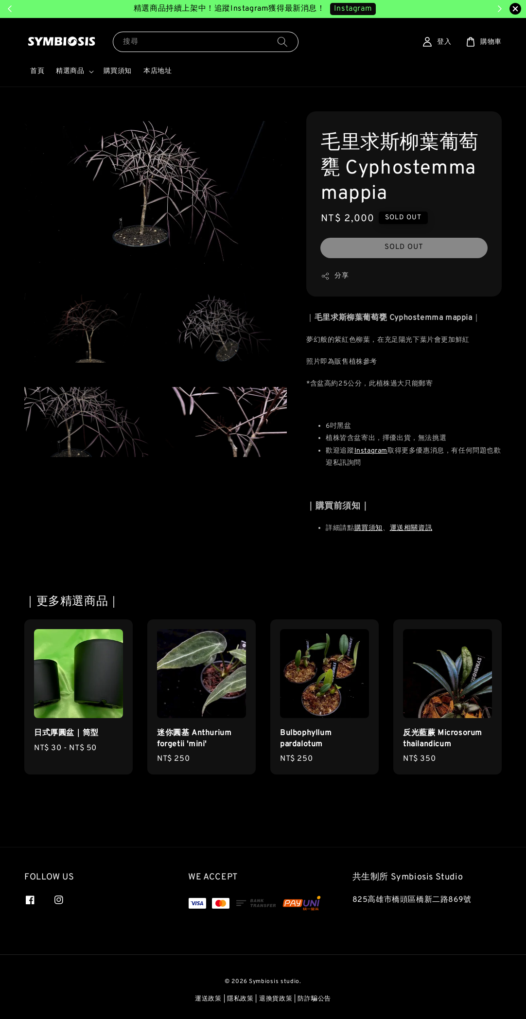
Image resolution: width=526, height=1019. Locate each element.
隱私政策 (240, 999)
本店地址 (157, 71)
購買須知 (118, 71)
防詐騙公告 (314, 999)
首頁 (37, 71)
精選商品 (70, 71)
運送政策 (208, 999)
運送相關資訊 (411, 528)
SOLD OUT (404, 247)
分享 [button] (335, 276)
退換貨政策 (276, 999)
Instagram (370, 451)
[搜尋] (282, 41)
